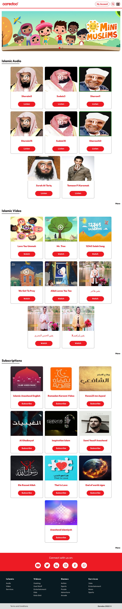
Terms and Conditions (19, 606)
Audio (8, 583)
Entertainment (40, 589)
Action (63, 583)
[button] (59, 48)
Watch (27, 253)
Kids (35, 592)
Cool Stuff (38, 586)
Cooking (37, 583)
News (90, 589)
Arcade (64, 595)
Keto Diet (37, 595)
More (117, 203)
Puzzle (63, 589)
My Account (102, 4)
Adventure (65, 592)
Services (9, 589)
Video (8, 586)
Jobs (90, 583)
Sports (64, 586)
